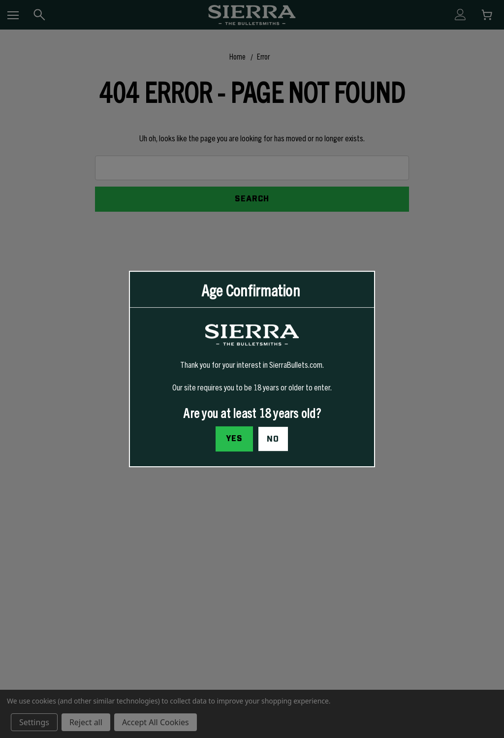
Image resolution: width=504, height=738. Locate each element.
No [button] (273, 439)
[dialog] (252, 369)
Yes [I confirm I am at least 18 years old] (233, 438)
